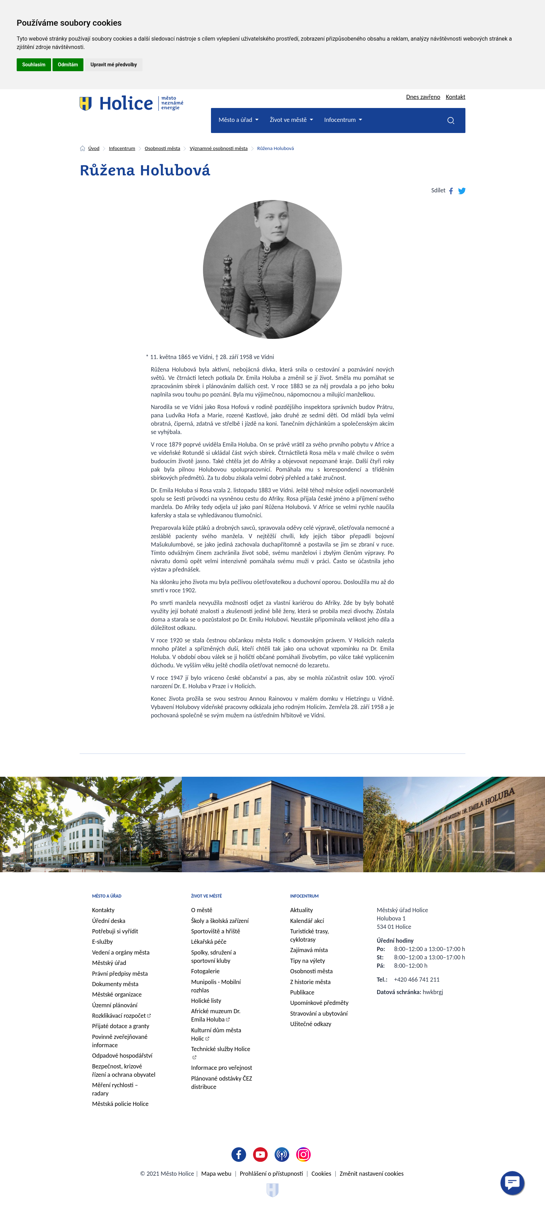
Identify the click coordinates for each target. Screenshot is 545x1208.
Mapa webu (216, 1173)
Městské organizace (117, 994)
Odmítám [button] (68, 64)
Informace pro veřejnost (221, 1068)
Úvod (93, 148)
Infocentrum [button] (340, 120)
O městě (201, 910)
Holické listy (206, 1001)
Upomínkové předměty (319, 1003)
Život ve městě (206, 896)
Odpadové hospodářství (122, 1055)
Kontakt (455, 97)
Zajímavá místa (309, 950)
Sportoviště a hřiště (215, 931)
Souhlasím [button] (34, 64)
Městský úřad (109, 963)
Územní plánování (114, 1005)
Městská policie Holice (120, 1104)
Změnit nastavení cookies (372, 1173)
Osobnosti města (162, 148)
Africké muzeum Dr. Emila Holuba (216, 1015)
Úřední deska (108, 921)
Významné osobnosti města (219, 148)
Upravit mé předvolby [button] (113, 64)
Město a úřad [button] (236, 120)
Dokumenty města (115, 984)
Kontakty (103, 910)
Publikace (302, 992)
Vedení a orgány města (120, 952)
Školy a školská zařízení (220, 921)
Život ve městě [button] (289, 120)
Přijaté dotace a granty (120, 1026)
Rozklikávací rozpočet (119, 1015)
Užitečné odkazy (310, 1024)
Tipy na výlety (307, 961)
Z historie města (310, 982)
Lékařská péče (209, 941)
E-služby (102, 941)
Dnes (423, 97)
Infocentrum (122, 148)
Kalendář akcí (307, 921)
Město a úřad (106, 896)
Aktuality (301, 910)
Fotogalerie (205, 971)
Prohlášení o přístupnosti (271, 1173)
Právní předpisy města (120, 973)
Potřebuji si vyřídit (115, 931)
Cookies (321, 1173)
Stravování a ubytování (319, 1013)
